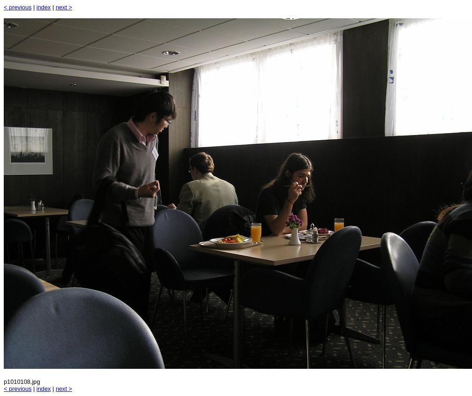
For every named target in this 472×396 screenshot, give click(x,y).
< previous (17, 7)
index (44, 7)
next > (64, 7)
